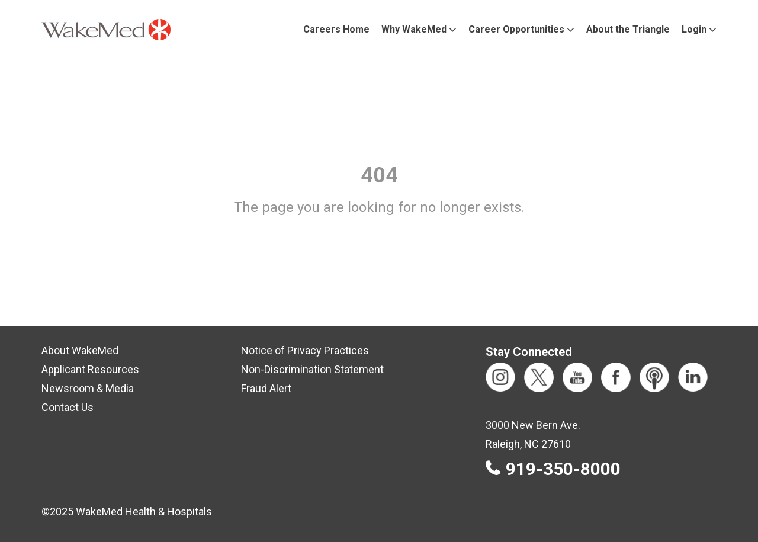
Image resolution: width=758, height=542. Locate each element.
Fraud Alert (266, 388)
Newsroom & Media (87, 388)
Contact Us (67, 407)
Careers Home (336, 29)
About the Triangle (628, 29)
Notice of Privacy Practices (305, 350)
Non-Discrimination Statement (312, 369)
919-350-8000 (563, 469)
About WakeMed (79, 350)
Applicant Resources (90, 369)
